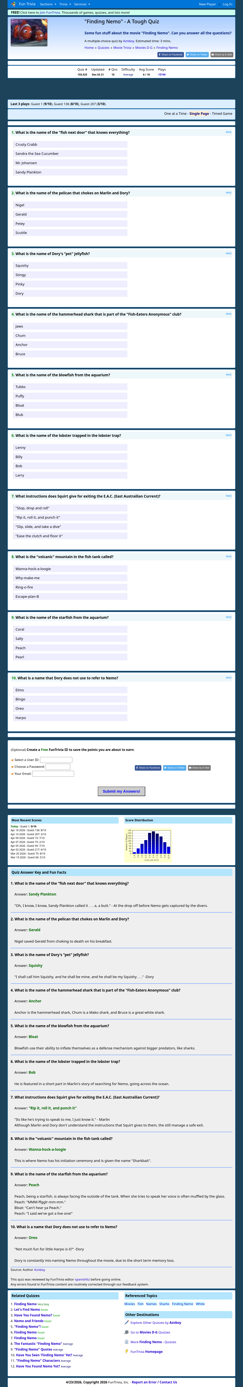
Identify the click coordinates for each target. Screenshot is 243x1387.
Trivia (63, 4)
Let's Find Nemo (27, 1309)
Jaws (19, 325)
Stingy (21, 274)
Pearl (20, 656)
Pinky (20, 283)
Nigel (20, 204)
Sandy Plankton (28, 171)
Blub (19, 414)
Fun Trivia (23, 4)
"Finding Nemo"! (27, 1326)
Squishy (22, 265)
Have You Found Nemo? (33, 1315)
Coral (20, 629)
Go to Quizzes (150, 1332)
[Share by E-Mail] (222, 54)
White (200, 1303)
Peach (21, 647)
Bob (19, 465)
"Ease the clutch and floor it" (39, 535)
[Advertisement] (121, 88)
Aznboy (128, 41)
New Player (207, 4)
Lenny (21, 447)
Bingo (20, 698)
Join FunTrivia (50, 12)
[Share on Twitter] (199, 54)
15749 (162, 74)
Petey (20, 223)
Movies (129, 1303)
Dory (20, 293)
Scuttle (21, 232)
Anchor (22, 344)
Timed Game (222, 113)
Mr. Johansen (26, 162)
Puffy (20, 395)
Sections (47, 4)
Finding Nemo (25, 1303)
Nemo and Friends (28, 1320)
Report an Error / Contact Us (154, 1382)
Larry (20, 475)
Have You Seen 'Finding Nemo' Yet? (44, 1354)
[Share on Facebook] (173, 54)
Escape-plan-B (27, 596)
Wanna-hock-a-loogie (33, 568)
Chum (20, 335)
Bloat (20, 404)
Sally (19, 638)
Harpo (21, 717)
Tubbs (21, 386)
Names (151, 1303)
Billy (19, 456)
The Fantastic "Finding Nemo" (38, 1343)
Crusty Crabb (26, 144)
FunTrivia (147, 1351)
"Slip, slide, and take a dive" (38, 526)
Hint (228, 131)
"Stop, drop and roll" (32, 507)
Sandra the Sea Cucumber (37, 153)
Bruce (20, 353)
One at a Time (175, 113)
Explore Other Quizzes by (156, 1322)
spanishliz (82, 1279)
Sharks (164, 1303)
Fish (140, 1303)
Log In (227, 4)
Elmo (20, 689)
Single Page (199, 113)
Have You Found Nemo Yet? (38, 1366)
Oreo (20, 708)
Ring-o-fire (24, 586)
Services (80, 4)
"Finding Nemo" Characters (38, 1360)
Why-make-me (28, 577)
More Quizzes (153, 1341)
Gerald (21, 213)
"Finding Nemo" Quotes (33, 1349)
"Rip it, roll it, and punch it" (38, 516)
